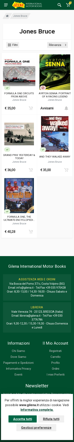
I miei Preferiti (56, 374)
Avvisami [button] (46, 108)
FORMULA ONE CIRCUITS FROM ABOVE (19, 95)
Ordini (55, 368)
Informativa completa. (37, 410)
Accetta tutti (22, 419)
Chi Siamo (18, 351)
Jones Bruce (19, 100)
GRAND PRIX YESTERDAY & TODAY (19, 156)
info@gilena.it (25, 287)
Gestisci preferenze (36, 428)
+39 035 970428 (56, 287)
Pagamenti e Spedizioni (18, 363)
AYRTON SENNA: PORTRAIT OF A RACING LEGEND (55, 95)
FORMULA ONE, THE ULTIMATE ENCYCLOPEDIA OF (19, 218)
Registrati (55, 351)
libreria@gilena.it (30, 315)
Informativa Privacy (18, 368)
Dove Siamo (18, 357)
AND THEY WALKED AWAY (54, 156)
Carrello (56, 357)
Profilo (55, 363)
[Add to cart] (30, 108)
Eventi (18, 374)
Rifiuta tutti (51, 419)
